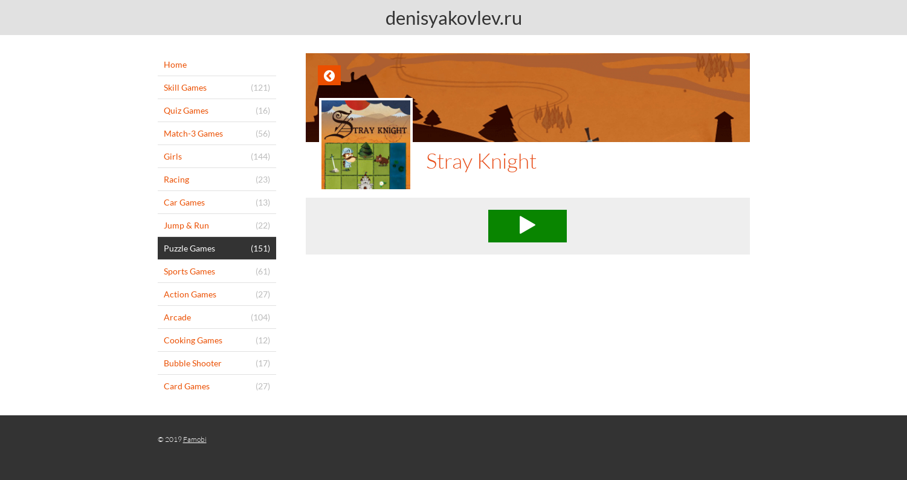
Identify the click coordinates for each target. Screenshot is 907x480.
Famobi (195, 439)
